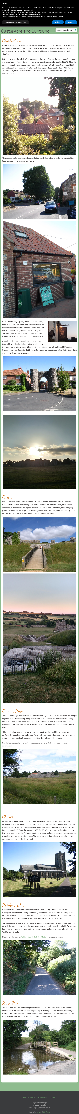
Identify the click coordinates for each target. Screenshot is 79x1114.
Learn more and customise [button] (15, 22)
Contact (53, 1097)
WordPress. (46, 1112)
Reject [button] (57, 22)
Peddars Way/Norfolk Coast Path (34, 937)
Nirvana (39, 1112)
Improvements (43, 1097)
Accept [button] (71, 22)
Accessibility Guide (29, 1097)
